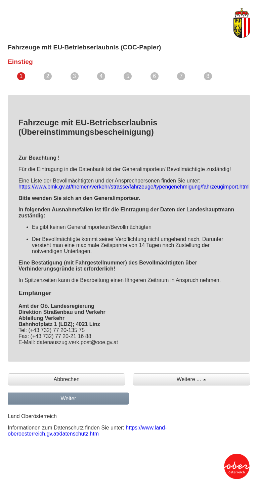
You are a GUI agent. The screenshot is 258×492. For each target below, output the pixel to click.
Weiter (68, 398)
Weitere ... (189, 379)
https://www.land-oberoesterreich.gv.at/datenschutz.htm (87, 431)
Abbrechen (67, 379)
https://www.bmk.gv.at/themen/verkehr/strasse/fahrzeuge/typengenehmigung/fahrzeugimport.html (134, 187)
